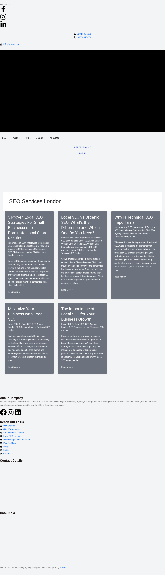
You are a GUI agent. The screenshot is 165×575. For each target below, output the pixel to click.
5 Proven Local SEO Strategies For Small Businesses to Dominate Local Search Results (29, 227)
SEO (10, 252)
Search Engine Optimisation (33, 249)
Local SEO (30, 246)
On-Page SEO (42, 246)
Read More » (14, 292)
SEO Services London (87, 250)
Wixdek (63, 567)
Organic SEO (14, 249)
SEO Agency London (22, 252)
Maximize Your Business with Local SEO (25, 314)
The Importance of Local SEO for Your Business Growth (78, 314)
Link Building (19, 246)
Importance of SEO (17, 243)
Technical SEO (67, 253)
